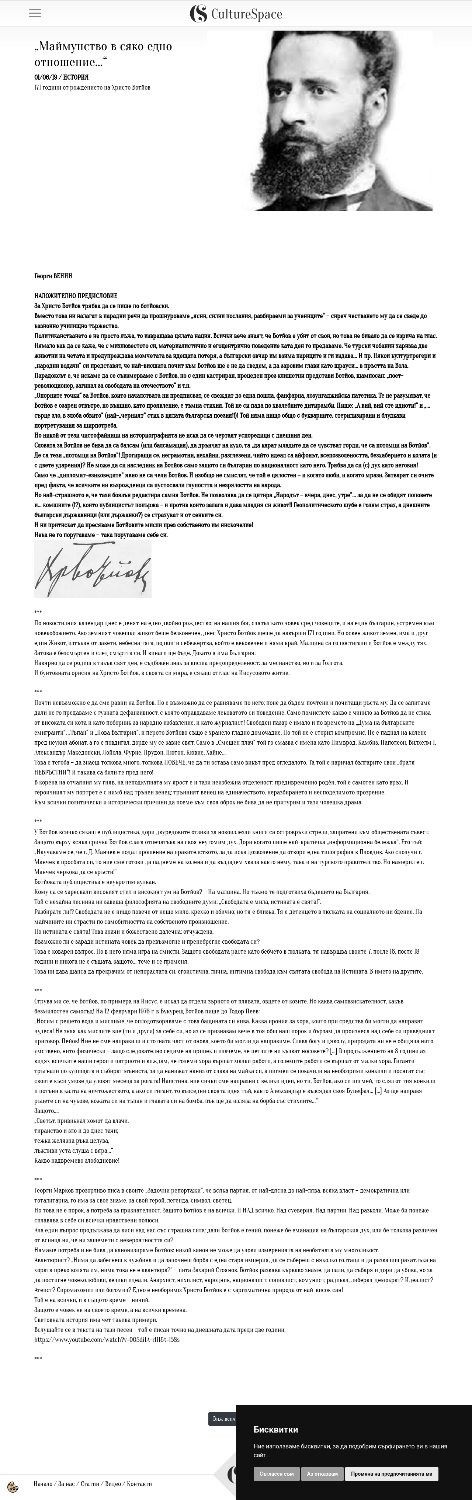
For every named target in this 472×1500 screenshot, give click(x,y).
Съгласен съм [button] (277, 1474)
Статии (90, 1484)
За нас (66, 1484)
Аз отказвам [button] (322, 1474)
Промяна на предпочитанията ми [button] (391, 1474)
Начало (43, 1484)
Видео (113, 1484)
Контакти (139, 1484)
